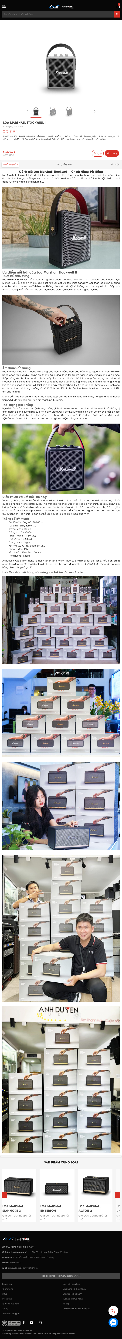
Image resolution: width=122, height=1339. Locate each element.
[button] (94, 111)
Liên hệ (5, 1309)
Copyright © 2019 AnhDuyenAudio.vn (17, 1330)
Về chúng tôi (7, 1289)
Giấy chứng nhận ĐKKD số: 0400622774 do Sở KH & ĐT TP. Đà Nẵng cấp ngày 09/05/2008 (38, 1334)
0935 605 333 (16, 1263)
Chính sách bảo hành (72, 1294)
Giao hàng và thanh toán (74, 1289)
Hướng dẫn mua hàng (73, 1299)
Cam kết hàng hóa (71, 1284)
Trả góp (98, 153)
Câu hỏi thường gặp (11, 1314)
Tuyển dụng (7, 1299)
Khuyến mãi (7, 1284)
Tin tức (4, 1294)
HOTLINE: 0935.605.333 (61, 1276)
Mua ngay (112, 153)
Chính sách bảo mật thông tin (76, 1309)
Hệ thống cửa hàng (10, 1304)
